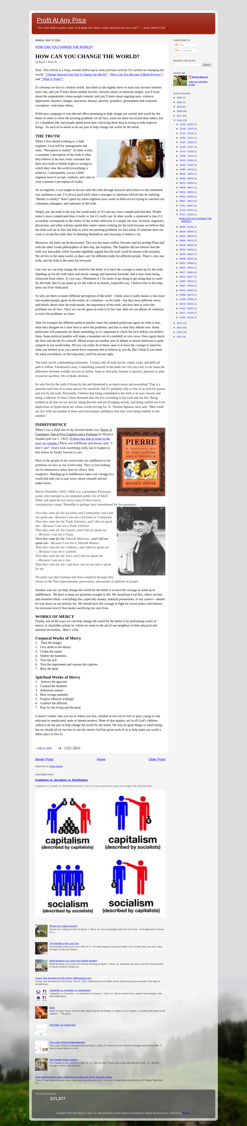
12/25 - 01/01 (187, 124)
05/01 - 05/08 (187, 263)
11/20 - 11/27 (187, 147)
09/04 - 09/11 (187, 187)
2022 (180, 102)
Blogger (186, 1113)
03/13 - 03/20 (187, 290)
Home (101, 759)
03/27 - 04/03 (187, 285)
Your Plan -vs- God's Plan (62, 1025)
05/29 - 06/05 (187, 245)
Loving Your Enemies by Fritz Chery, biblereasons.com (63, 978)
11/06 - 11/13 (187, 156)
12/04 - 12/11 (187, 138)
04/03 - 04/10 (187, 281)
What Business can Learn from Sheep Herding (73, 960)
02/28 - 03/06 (187, 299)
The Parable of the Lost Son (63, 1059)
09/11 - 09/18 (187, 183)
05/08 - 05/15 (187, 258)
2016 (180, 120)
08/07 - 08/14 (187, 201)
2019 (180, 106)
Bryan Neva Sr (200, 77)
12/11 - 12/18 (187, 133)
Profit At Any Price (61, 20)
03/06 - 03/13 (187, 294)
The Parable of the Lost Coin (64, 943)
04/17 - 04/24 (187, 272)
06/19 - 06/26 (187, 231)
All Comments (183, 50)
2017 (180, 116)
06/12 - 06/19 (187, 236)
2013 (180, 332)
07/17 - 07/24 (187, 214)
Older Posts (157, 759)
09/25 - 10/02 (187, 174)
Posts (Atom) (56, 766)
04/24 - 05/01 (187, 267)
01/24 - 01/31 (187, 308)
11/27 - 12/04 (187, 142)
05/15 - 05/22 (187, 254)
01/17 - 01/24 (187, 313)
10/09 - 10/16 (187, 169)
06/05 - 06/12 (187, 240)
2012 (180, 336)
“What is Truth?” (52, 79)
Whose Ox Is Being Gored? (63, 926)
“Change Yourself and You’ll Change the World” (76, 74)
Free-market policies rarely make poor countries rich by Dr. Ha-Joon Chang (73, 1077)
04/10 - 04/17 (187, 276)
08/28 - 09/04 (187, 192)
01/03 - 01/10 (187, 317)
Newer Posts (44, 759)
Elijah (52, 1007)
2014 (180, 327)
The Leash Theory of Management (67, 1042)
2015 (180, 323)
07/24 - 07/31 (187, 210)
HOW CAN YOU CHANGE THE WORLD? (64, 47)
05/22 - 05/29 (187, 249)
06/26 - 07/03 (187, 227)
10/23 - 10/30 (187, 160)
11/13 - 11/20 (187, 151)
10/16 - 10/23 (187, 165)
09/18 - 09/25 (187, 178)
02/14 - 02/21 (187, 304)
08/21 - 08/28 (187, 196)
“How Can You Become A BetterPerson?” (136, 74)
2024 (180, 97)
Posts (179, 45)
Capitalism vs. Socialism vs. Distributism (61, 780)
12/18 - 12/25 (187, 128)
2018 (180, 111)
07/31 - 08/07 (187, 205)
